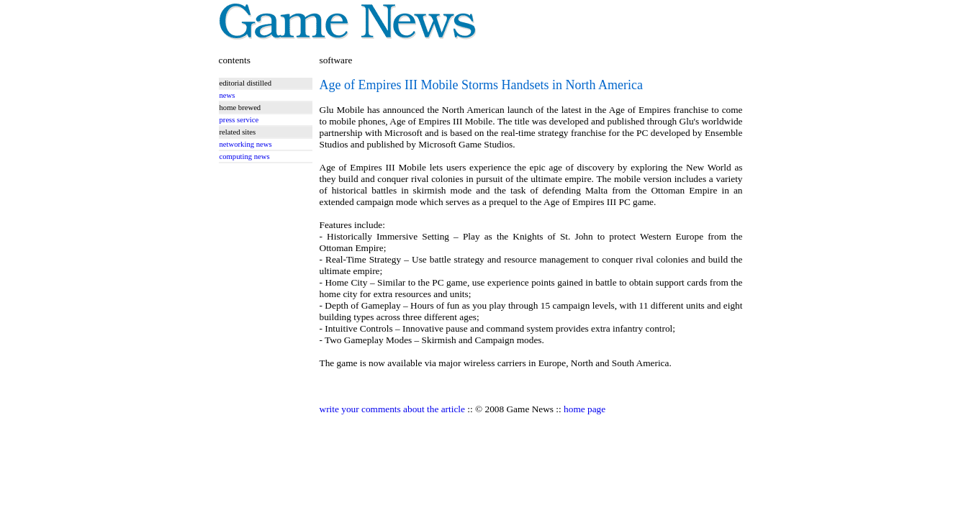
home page (584, 409)
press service (239, 120)
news (227, 95)
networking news (246, 144)
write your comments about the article (392, 409)
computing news (245, 156)
